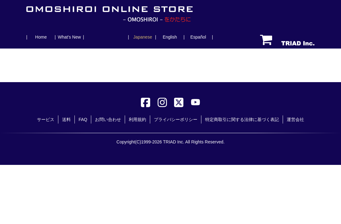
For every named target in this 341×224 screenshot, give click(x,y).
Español (198, 37)
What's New (69, 37)
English (170, 37)
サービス (45, 119)
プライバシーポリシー (175, 119)
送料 (66, 119)
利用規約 (137, 119)
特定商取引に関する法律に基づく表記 (242, 119)
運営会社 (295, 119)
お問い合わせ (108, 119)
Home (41, 37)
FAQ (83, 119)
